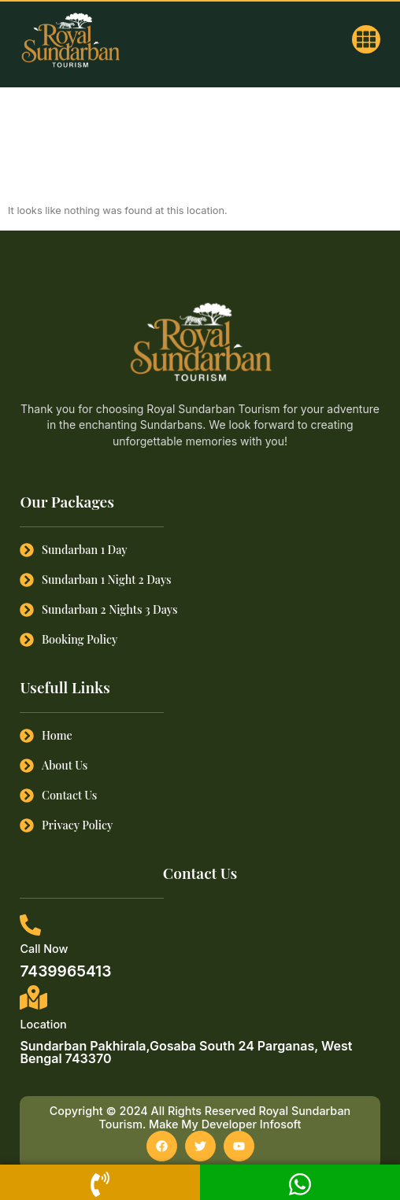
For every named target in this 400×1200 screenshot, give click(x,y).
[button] (366, 39)
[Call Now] (30, 925)
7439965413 (65, 971)
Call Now (44, 948)
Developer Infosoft (252, 1124)
